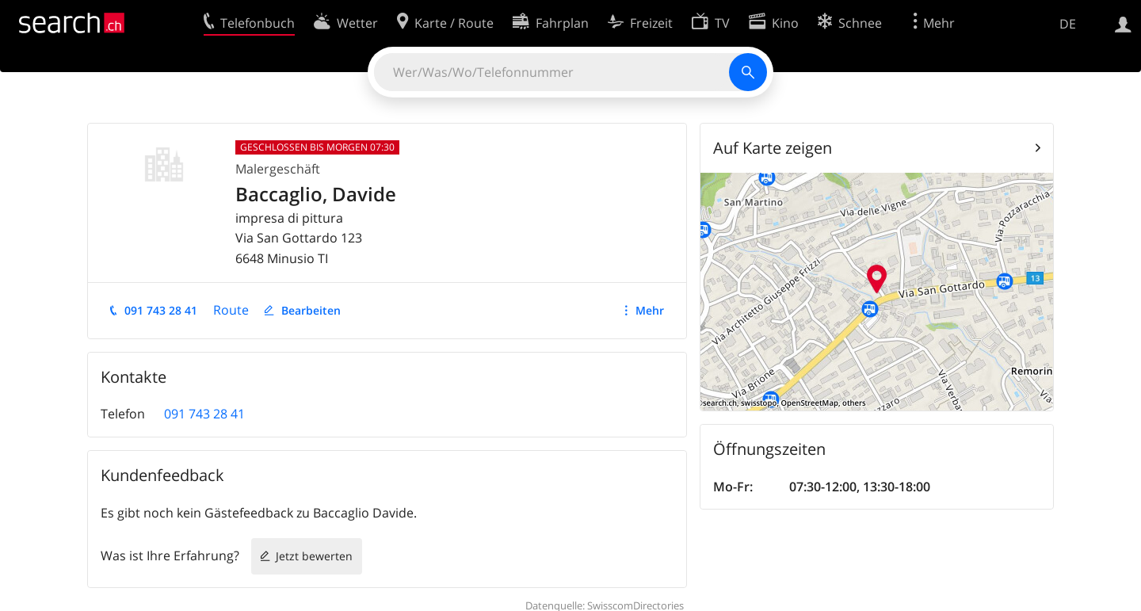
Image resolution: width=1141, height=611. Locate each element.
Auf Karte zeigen (772, 147)
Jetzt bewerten (314, 555)
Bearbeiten (311, 310)
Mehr (649, 310)
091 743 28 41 (160, 310)
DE (1067, 23)
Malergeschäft (277, 169)
